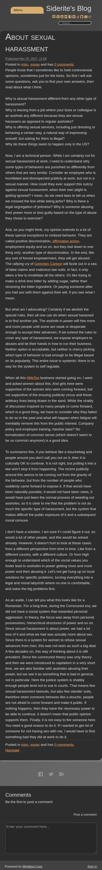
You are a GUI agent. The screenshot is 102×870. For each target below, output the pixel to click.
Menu (18, 10)
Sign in (92, 866)
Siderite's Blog (68, 8)
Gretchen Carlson (48, 264)
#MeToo (33, 378)
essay (35, 64)
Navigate (12, 750)
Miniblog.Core (32, 866)
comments (64, 64)
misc (24, 64)
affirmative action (65, 241)
